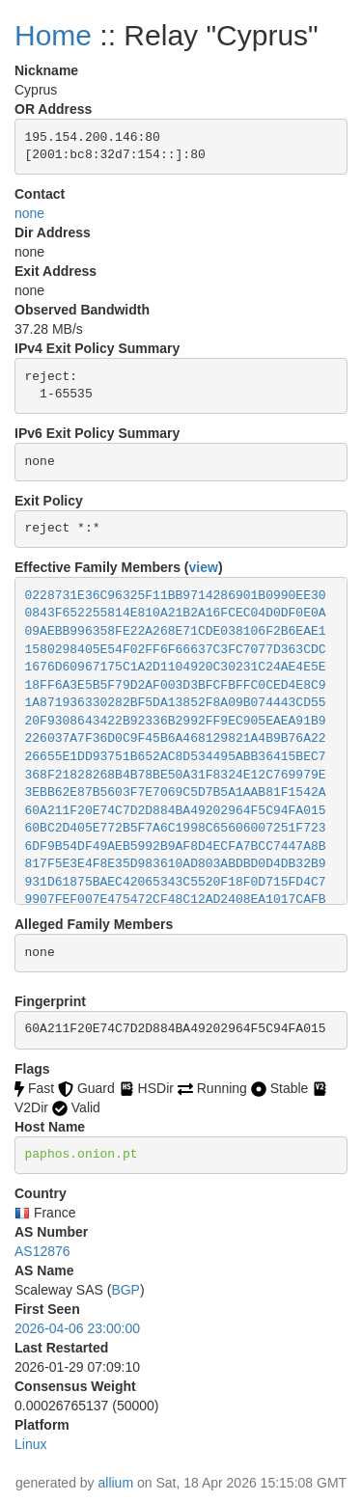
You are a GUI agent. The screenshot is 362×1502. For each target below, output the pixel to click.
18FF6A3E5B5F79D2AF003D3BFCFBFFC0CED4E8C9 (175, 685)
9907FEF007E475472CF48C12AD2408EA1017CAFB (175, 899)
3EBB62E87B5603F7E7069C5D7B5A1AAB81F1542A (175, 792)
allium (116, 1482)
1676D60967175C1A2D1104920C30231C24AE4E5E (175, 667)
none (29, 213)
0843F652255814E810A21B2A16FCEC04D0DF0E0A (175, 613)
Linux (30, 1444)
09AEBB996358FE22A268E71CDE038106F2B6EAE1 (175, 631)
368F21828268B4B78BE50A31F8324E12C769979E (175, 775)
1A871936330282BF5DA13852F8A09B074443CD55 (175, 703)
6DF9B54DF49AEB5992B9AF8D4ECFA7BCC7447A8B (175, 846)
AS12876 (42, 1251)
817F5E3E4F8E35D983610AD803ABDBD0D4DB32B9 (175, 864)
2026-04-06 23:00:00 (77, 1328)
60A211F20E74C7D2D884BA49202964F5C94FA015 (175, 811)
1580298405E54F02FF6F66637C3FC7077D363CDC (175, 649)
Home (53, 35)
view (203, 567)
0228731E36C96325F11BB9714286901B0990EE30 (175, 595)
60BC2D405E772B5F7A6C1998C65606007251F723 (175, 828)
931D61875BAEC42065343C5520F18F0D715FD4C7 (175, 882)
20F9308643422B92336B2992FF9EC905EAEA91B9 (175, 721)
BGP (125, 1289)
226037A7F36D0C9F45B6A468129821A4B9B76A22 (175, 738)
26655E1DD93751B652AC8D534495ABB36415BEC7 (175, 757)
